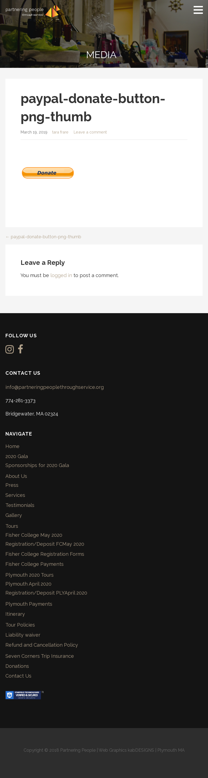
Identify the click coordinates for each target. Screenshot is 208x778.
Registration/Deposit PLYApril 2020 (46, 593)
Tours (11, 526)
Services (15, 495)
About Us (16, 476)
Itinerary (15, 614)
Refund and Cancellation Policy (41, 645)
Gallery (13, 515)
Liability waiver (22, 635)
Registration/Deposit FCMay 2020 (44, 544)
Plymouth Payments (28, 604)
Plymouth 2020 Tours (29, 575)
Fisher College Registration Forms (44, 554)
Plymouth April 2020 (28, 584)
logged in (61, 275)
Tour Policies (20, 625)
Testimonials (19, 505)
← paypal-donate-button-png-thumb (43, 236)
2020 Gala (16, 456)
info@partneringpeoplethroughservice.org (54, 387)
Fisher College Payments (34, 564)
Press (11, 485)
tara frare (60, 132)
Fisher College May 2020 (33, 535)
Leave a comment (90, 132)
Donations (17, 666)
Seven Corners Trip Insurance (39, 656)
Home (12, 446)
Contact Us (18, 676)
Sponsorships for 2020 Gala (37, 465)
